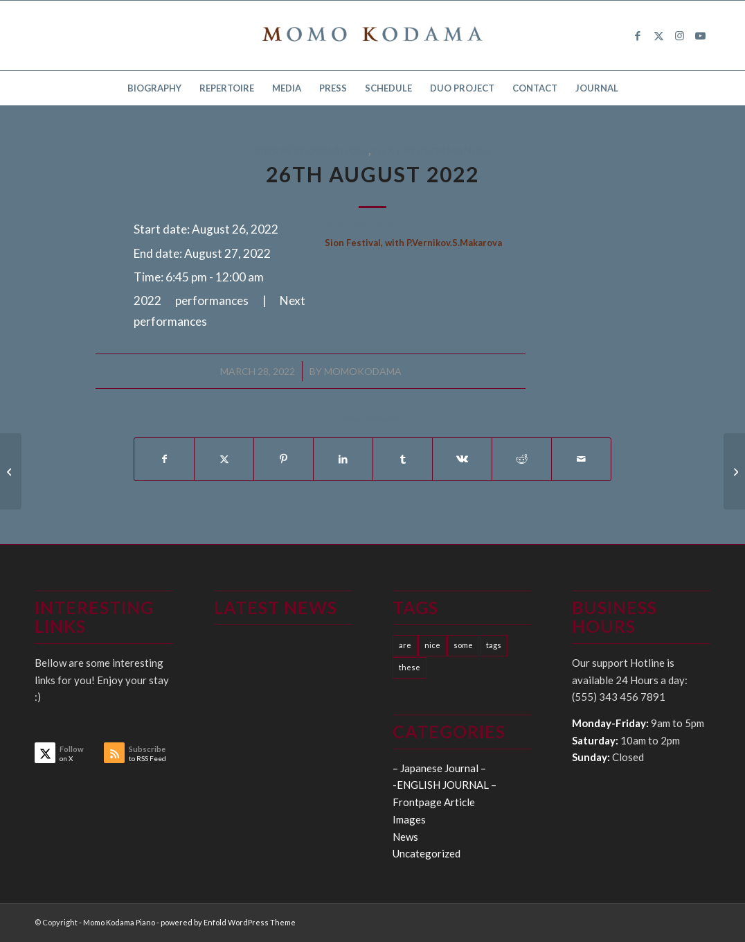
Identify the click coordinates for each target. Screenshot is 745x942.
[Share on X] (224, 459)
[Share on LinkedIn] (343, 459)
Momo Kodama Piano (119, 922)
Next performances (432, 150)
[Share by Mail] (581, 459)
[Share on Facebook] (164, 459)
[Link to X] (658, 35)
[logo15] (372, 35)
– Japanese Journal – (439, 768)
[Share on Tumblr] (402, 459)
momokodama (363, 371)
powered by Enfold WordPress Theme (228, 922)
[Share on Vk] (462, 459)
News (405, 836)
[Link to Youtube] (700, 35)
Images (409, 819)
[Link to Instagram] (679, 35)
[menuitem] (154, 88)
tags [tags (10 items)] (493, 644)
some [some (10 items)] (463, 644)
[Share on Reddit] (521, 459)
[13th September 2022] (734, 471)
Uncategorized (426, 853)
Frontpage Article (434, 802)
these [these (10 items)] (409, 667)
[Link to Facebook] (637, 35)
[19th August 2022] (10, 471)
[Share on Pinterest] (283, 459)
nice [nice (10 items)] (432, 644)
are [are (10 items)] (405, 644)
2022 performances (311, 150)
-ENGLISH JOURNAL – (444, 784)
